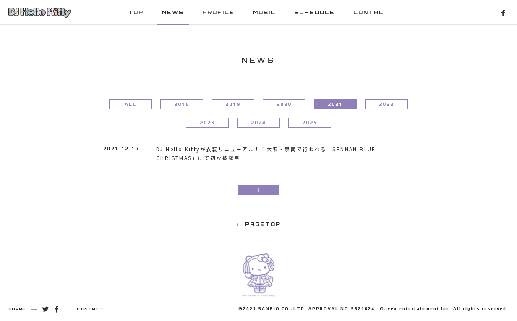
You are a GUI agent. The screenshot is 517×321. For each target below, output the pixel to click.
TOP (136, 12)
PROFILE (218, 12)
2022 (386, 104)
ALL (130, 104)
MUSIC (264, 12)
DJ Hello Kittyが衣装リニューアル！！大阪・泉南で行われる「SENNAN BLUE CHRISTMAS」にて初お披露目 (266, 153)
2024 (258, 123)
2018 (181, 104)
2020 (284, 104)
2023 (207, 123)
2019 (232, 104)
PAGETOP (263, 224)
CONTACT (371, 12)
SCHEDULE (314, 12)
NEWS (173, 12)
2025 (309, 123)
